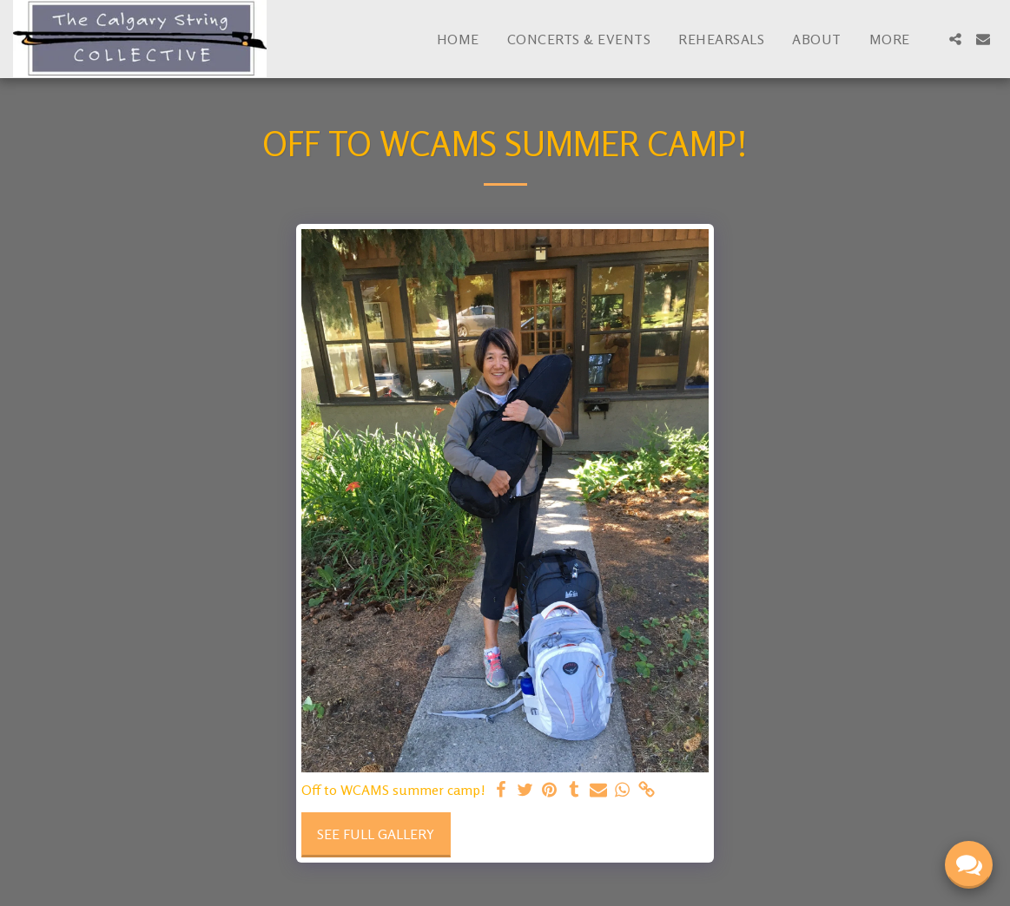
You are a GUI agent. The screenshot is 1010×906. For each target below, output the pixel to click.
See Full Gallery (375, 834)
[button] (955, 39)
